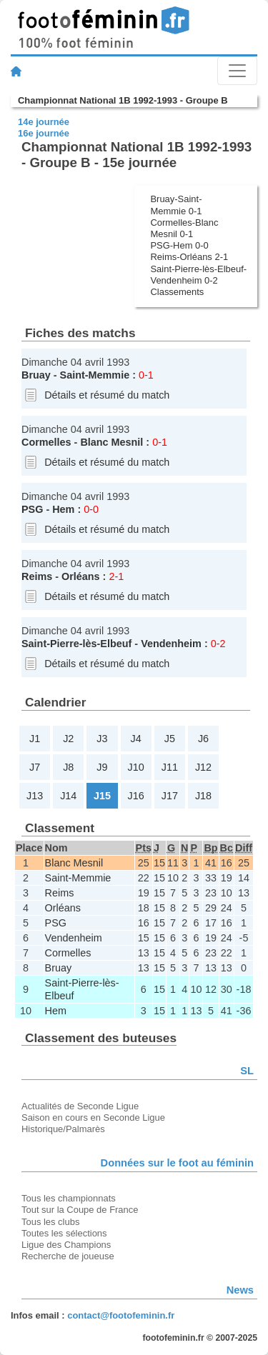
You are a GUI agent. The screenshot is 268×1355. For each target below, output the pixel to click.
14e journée (43, 121)
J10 (136, 767)
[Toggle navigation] (237, 70)
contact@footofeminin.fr (120, 1315)
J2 (68, 738)
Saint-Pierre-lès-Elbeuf (76, 643)
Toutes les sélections (64, 1233)
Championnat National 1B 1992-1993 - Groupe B (123, 100)
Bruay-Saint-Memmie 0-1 (176, 205)
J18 (203, 795)
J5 (169, 738)
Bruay (36, 375)
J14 (68, 795)
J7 (34, 767)
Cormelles (46, 442)
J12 (203, 767)
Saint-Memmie (95, 375)
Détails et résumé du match (106, 395)
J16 (136, 795)
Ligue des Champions (66, 1244)
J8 (68, 767)
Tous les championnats (68, 1198)
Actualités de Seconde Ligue (80, 1106)
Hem (63, 509)
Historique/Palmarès (63, 1129)
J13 (34, 795)
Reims (36, 576)
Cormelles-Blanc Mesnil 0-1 (184, 228)
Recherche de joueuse (67, 1256)
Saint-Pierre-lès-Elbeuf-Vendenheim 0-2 (198, 275)
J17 (170, 795)
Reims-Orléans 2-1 (189, 256)
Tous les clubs (50, 1221)
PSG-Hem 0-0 (179, 245)
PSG (32, 509)
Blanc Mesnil (111, 442)
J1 (34, 738)
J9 (101, 767)
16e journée (43, 133)
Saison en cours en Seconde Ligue (93, 1117)
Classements (177, 291)
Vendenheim (171, 643)
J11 (170, 767)
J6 (203, 738)
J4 (136, 738)
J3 (101, 738)
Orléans (80, 576)
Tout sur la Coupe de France (79, 1209)
